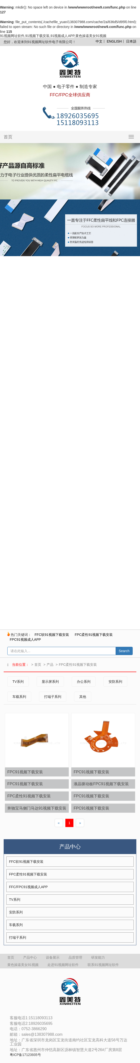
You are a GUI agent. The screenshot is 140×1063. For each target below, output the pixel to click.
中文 (99, 41)
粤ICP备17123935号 (25, 1055)
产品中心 (30, 957)
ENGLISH (114, 41)
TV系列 (18, 682)
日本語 (131, 41)
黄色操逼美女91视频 (23, 965)
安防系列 (115, 682)
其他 (82, 697)
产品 (50, 665)
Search (124, 651)
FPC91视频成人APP (25, 639)
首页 (8, 137)
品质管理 (75, 957)
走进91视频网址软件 (63, 965)
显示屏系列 (50, 682)
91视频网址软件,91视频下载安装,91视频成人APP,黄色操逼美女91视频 (53, 36)
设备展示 (53, 957)
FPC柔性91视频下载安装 (94, 635)
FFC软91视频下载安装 (52, 635)
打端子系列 (52, 697)
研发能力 (98, 957)
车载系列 (19, 697)
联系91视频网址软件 (103, 965)
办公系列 (83, 682)
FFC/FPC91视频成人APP (28, 887)
